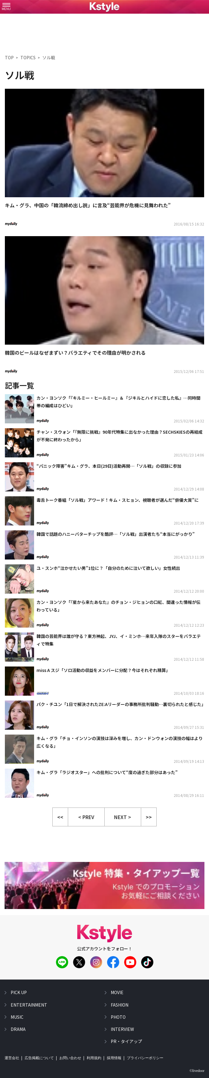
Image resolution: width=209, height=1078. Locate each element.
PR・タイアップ (126, 1041)
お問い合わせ (70, 1058)
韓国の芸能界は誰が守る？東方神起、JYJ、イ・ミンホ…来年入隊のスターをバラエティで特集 (119, 640)
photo (118, 1017)
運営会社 (12, 1058)
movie (117, 992)
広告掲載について (39, 1058)
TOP (9, 57)
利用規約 (94, 1058)
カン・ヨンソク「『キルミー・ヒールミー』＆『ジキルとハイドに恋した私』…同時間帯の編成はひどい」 (118, 401)
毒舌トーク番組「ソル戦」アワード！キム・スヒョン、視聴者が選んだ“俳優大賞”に (118, 500)
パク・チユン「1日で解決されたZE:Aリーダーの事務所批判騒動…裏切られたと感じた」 (120, 704)
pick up (19, 992)
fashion (119, 1004)
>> (149, 817)
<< (60, 817)
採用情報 (114, 1058)
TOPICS (28, 57)
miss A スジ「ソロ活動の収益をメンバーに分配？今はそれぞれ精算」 (103, 670)
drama (18, 1029)
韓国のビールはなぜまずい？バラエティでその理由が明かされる (75, 352)
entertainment (29, 1004)
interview (122, 1029)
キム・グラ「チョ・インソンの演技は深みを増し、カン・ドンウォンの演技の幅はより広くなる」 (120, 742)
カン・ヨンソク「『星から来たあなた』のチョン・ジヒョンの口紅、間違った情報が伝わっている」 (118, 606)
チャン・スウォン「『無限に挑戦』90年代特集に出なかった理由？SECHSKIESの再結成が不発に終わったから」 (120, 436)
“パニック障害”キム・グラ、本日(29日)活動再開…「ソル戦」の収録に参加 (109, 466)
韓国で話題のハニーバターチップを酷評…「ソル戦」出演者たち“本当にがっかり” (116, 534)
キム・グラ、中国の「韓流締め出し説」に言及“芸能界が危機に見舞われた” (88, 205)
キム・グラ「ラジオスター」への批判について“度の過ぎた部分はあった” (107, 772)
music (17, 1017)
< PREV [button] (86, 817)
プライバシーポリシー (145, 1058)
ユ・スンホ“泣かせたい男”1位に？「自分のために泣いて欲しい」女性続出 (108, 568)
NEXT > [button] (122, 817)
